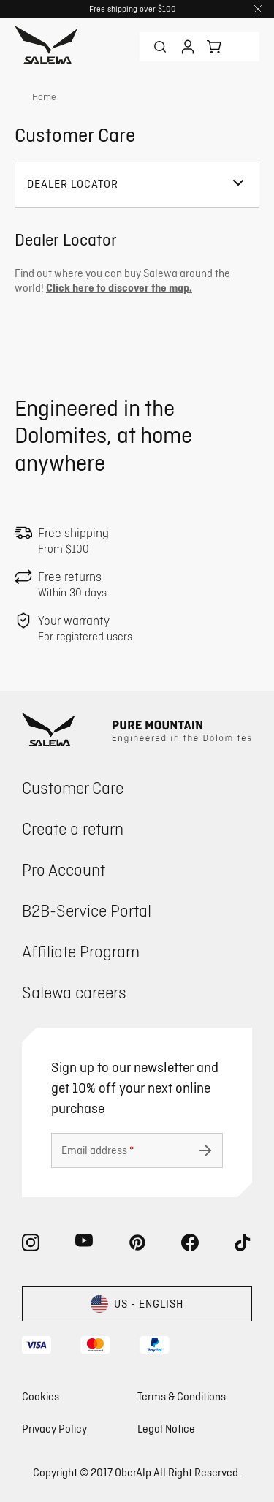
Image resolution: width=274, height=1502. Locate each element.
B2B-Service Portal (86, 910)
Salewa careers (74, 992)
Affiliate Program (81, 951)
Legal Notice (166, 1428)
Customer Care (72, 787)
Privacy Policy (54, 1428)
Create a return (72, 828)
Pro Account (63, 869)
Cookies (40, 1396)
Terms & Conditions (181, 1396)
